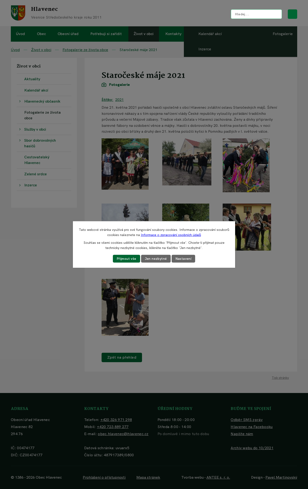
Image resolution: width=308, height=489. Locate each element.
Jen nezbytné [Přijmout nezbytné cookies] (156, 259)
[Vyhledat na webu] (256, 14)
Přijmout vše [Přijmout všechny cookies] (126, 259)
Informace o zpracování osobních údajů (171, 235)
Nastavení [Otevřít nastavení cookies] (183, 259)
